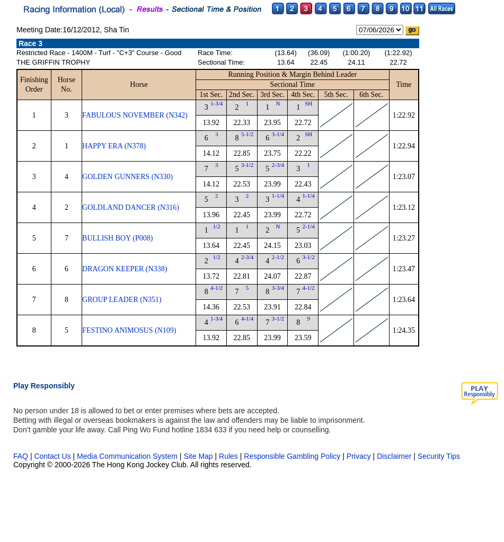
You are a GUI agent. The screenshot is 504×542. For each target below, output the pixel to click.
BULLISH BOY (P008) (117, 238)
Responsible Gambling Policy (292, 456)
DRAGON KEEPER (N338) (124, 269)
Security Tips (439, 456)
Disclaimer (394, 456)
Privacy (359, 456)
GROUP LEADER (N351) (122, 300)
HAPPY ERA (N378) (114, 146)
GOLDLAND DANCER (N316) (130, 207)
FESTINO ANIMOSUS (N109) (129, 330)
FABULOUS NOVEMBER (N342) (135, 115)
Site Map (198, 456)
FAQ (20, 456)
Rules (229, 456)
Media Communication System (127, 456)
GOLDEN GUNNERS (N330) (127, 177)
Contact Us (52, 456)
